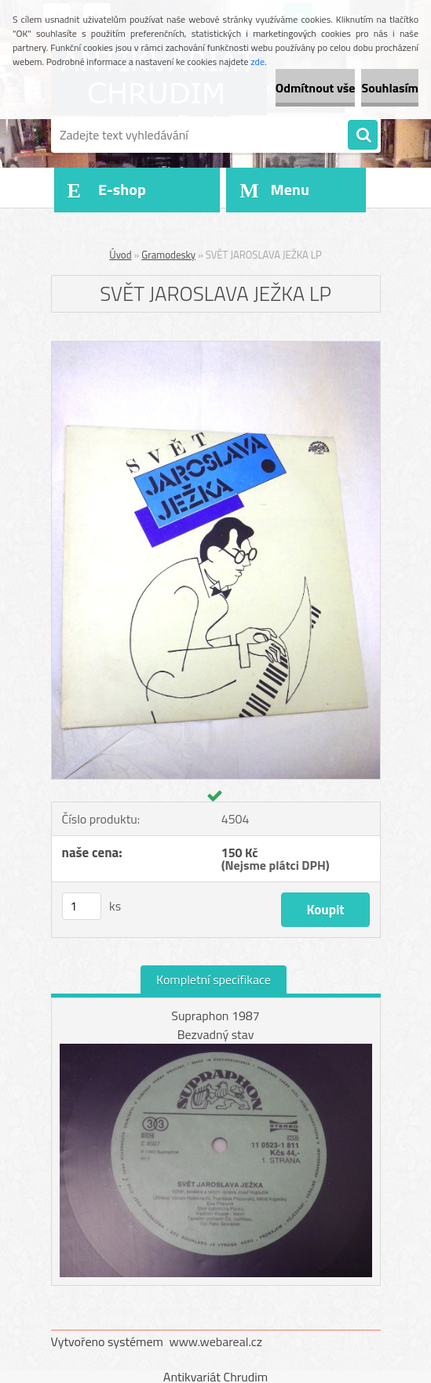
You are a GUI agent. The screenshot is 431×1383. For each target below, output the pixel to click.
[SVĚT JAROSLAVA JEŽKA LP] (216, 348)
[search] (363, 135)
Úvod (120, 254)
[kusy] (81, 906)
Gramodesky (168, 254)
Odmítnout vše (316, 87)
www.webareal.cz (215, 1341)
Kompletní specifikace (213, 979)
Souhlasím (389, 87)
